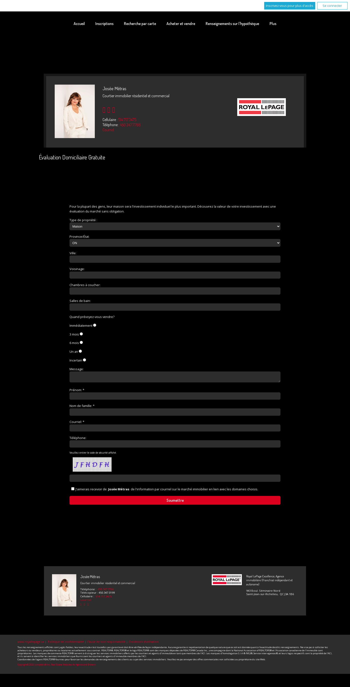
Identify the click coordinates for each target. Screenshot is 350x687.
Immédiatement (81, 325)
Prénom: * (77, 391)
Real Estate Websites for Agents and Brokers (73, 666)
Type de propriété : (83, 220)
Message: (77, 369)
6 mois (74, 343)
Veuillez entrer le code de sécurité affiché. (93, 454)
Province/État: (79, 236)
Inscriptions (104, 23)
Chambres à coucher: (85, 285)
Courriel (108, 129)
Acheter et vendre (180, 23)
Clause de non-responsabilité (106, 643)
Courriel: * (77, 423)
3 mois (74, 334)
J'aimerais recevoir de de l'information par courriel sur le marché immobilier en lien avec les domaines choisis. (167, 490)
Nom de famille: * (82, 407)
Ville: (73, 253)
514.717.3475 (127, 119)
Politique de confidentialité (66, 643)
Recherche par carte (140, 23)
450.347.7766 (130, 124)
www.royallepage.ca (31, 643)
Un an (74, 351)
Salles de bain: (80, 301)
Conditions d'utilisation (144, 643)
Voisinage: (77, 269)
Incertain (76, 360)
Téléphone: (78, 439)
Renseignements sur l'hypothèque (232, 23)
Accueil (79, 23)
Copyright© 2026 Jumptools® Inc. (34, 666)
